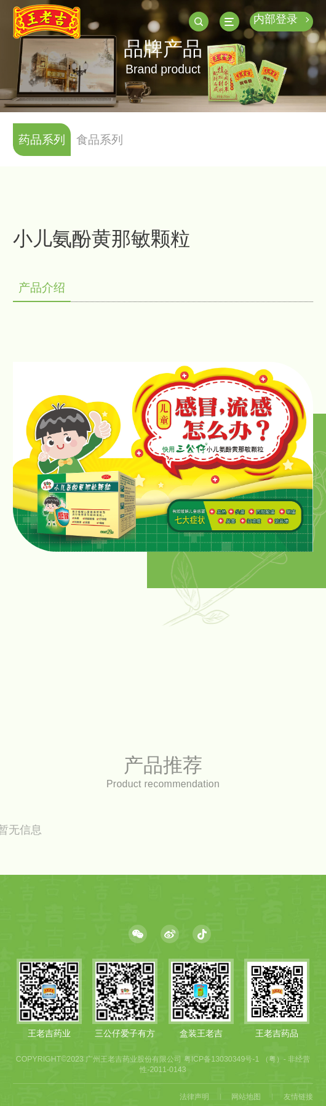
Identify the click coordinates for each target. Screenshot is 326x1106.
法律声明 (194, 1096)
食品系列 (99, 139)
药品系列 (41, 139)
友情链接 (298, 1096)
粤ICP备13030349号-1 (222, 1059)
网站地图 (246, 1096)
